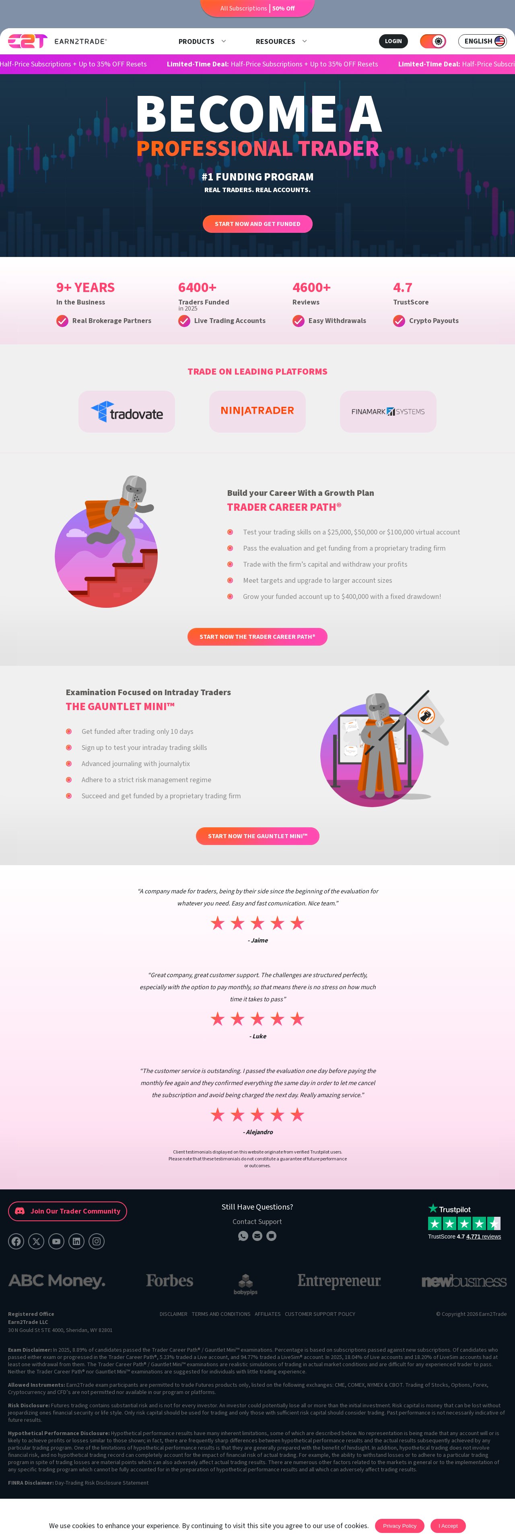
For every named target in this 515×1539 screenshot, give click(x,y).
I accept (448, 1526)
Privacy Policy (399, 1526)
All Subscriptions (257, 8)
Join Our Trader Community (67, 1211)
